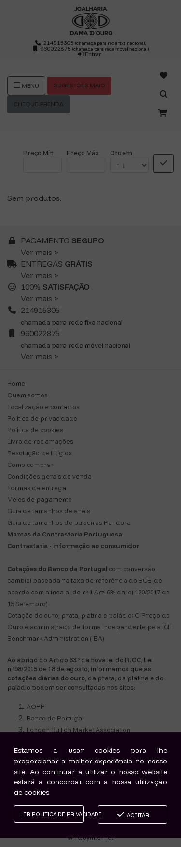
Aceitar (132, 814)
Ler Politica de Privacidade (52, 814)
